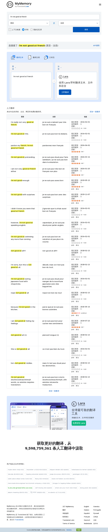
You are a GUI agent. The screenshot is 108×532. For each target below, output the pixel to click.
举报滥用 (65, 513)
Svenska (96, 506)
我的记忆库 (36, 29)
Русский (96, 513)
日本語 (95, 517)
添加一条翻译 (95, 112)
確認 (78, 530)
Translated (19, 520)
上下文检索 (14, 29)
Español (87, 513)
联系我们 (65, 517)
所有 (25, 29)
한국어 (95, 523)
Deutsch (87, 520)
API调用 (96, 45)
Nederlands (88, 523)
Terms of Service (69, 523)
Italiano (86, 510)
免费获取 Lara (79, 423)
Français (87, 517)
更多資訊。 (69, 530)
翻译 (64, 510)
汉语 (94, 520)
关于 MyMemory (68, 506)
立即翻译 (65, 92)
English (86, 506)
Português (97, 510)
